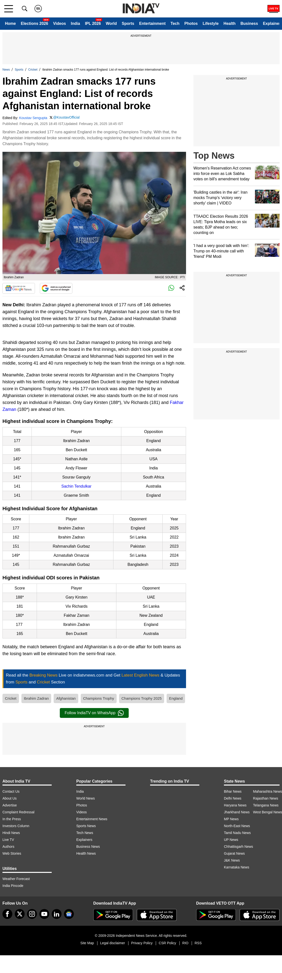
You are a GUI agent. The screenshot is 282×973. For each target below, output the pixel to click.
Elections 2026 (34, 23)
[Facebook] (7, 914)
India (75, 23)
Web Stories (11, 853)
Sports (128, 23)
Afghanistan (66, 698)
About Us (9, 798)
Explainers (84, 840)
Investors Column (15, 826)
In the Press (11, 819)
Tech (175, 23)
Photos (191, 23)
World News (85, 798)
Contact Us (10, 791)
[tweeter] (20, 914)
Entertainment (152, 23)
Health (229, 23)
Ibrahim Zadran (36, 698)
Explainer (272, 23)
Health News (86, 853)
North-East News (237, 826)
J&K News (232, 860)
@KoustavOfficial (66, 117)
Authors (8, 847)
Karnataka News (236, 867)
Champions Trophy (98, 698)
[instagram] (32, 914)
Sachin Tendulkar (76, 486)
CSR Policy (167, 943)
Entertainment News (91, 819)
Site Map (87, 943)
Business (249, 23)
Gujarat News (234, 853)
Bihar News (233, 791)
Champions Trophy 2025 (142, 698)
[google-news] (69, 914)
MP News (231, 819)
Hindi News (11, 833)
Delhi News (232, 798)
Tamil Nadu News (237, 833)
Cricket (32, 69)
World (111, 23)
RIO (185, 943)
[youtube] (44, 914)
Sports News (86, 826)
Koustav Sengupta (33, 118)
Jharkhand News (237, 812)
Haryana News (235, 805)
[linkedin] (57, 914)
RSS (198, 943)
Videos (59, 23)
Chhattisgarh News (238, 847)
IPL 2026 (93, 23)
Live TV (8, 840)
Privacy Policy (142, 943)
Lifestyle (211, 23)
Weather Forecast (16, 879)
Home (10, 23)
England (176, 698)
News (6, 69)
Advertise (9, 805)
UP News (231, 840)
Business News (88, 847)
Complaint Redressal (18, 812)
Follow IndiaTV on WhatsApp (94, 713)
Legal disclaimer (112, 943)
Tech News (84, 833)
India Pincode (12, 886)
